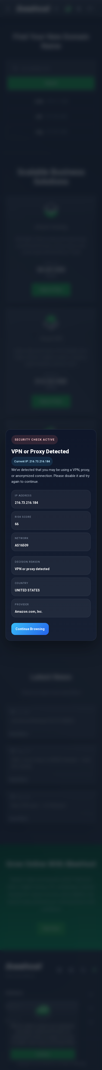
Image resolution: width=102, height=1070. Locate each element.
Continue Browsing (30, 629)
